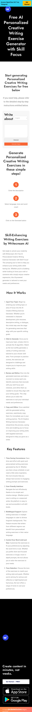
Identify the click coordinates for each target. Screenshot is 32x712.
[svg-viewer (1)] (8, 7)
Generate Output (16, 144)
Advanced (16, 140)
